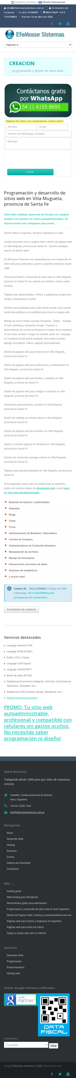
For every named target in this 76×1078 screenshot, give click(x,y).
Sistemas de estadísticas (23, 570)
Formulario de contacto (21, 609)
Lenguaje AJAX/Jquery (19, 663)
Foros (12, 527)
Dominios (12, 851)
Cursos (10, 857)
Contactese (13, 869)
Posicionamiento (15, 967)
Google (8, 1066)
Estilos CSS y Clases (18, 657)
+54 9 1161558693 (38, 593)
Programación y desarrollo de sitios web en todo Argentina (38, 909)
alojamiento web (45, 488)
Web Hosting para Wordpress (22, 897)
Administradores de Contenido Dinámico (32, 545)
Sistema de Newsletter (19, 863)
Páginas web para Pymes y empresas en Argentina (34, 921)
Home (10, 833)
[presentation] (35, 159)
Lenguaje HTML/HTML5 (19, 651)
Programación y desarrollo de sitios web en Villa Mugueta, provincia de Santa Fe (34, 198)
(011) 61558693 (30, 12)
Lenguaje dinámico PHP (20, 645)
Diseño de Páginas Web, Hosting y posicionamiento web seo (39, 915)
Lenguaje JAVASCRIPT (19, 669)
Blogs (12, 514)
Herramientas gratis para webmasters (27, 903)
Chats (12, 520)
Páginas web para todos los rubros (25, 927)
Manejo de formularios (22, 558)
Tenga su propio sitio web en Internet (26, 933)
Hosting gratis (14, 891)
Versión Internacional (52, 2)
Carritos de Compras (21, 539)
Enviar (30, 171)
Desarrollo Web (15, 839)
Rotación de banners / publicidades (29, 502)
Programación (14, 961)
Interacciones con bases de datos (28, 564)
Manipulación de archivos (23, 552)
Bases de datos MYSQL (19, 675)
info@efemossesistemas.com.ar (24, 7)
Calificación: (11, 1038)
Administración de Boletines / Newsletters (33, 533)
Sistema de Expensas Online (22, 698)
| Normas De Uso (51, 1066)
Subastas (14, 508)
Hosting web (13, 973)
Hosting (11, 845)
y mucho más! (17, 576)
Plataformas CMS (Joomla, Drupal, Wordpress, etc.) (34, 692)
